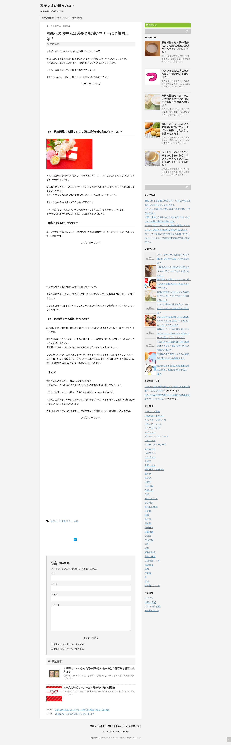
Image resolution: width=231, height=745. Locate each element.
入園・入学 (150, 465)
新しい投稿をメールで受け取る (69, 649)
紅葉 (147, 548)
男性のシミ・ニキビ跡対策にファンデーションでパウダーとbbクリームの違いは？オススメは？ (173, 333)
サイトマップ (63, 18)
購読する (151, 25)
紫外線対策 (150, 552)
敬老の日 (149, 490)
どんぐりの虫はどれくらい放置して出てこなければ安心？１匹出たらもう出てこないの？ (173, 321)
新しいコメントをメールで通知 (69, 644)
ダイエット (150, 449)
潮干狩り (149, 527)
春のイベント (151, 498)
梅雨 (147, 515)
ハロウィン (150, 453)
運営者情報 (77, 18)
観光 (147, 581)
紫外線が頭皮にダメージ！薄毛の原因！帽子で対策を (82, 709)
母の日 (148, 519)
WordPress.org (152, 610)
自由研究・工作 (152, 560)
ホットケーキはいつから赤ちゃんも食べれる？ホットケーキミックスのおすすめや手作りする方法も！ (175, 158)
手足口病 (149, 486)
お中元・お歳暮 (58, 521)
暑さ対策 (149, 502)
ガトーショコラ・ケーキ (156, 436)
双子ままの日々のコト (57, 6)
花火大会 (149, 565)
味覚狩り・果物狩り (154, 469)
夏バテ (148, 473)
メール (54, 584)
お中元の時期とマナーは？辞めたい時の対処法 (89, 687)
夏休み (148, 478)
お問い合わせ (48, 18)
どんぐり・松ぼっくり (155, 420)
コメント (55, 604)
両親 (76, 521)
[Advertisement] (91, 105)
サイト (54, 594)
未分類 (148, 511)
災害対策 (149, 531)
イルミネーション (153, 424)
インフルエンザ (152, 428)
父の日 (148, 536)
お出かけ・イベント (154, 415)
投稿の (150, 602)
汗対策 (148, 523)
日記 (147, 494)
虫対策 (148, 573)
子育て (148, 482)
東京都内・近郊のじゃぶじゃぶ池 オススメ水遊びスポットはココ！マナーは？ (174, 283)
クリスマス (150, 440)
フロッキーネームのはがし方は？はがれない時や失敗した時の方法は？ (173, 258)
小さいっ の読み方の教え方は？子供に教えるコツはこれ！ (175, 73)
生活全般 (149, 540)
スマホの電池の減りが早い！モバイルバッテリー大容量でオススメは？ (173, 308)
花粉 (147, 569)
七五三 (148, 461)
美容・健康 (150, 556)
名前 (53, 573)
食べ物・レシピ (152, 585)
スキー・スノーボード (155, 444)
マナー (69, 521)
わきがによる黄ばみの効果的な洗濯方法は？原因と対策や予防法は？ (173, 369)
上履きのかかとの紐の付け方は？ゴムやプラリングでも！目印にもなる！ (173, 271)
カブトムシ (150, 432)
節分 (147, 544)
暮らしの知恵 (151, 507)
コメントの (152, 606)
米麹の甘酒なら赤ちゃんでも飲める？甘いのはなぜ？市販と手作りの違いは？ (173, 296)
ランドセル (150, 457)
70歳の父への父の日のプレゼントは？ (74, 713)
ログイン (149, 598)
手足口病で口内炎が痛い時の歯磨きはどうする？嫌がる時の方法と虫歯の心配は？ (173, 345)
